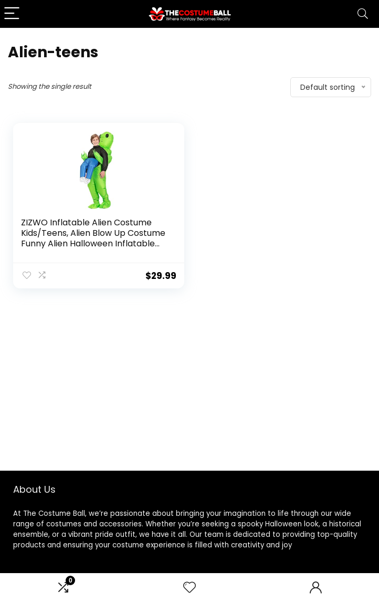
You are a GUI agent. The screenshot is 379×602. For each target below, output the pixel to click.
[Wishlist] (189, 587)
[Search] (362, 14)
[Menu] (12, 14)
